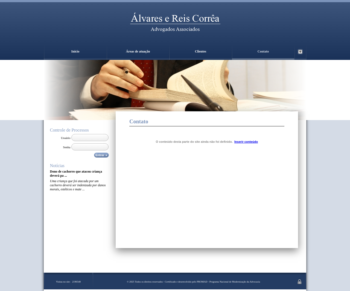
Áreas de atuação (138, 51)
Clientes (200, 51)
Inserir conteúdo (246, 141)
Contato (263, 51)
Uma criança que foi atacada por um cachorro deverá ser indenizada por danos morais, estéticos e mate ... (78, 185)
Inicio (75, 51)
